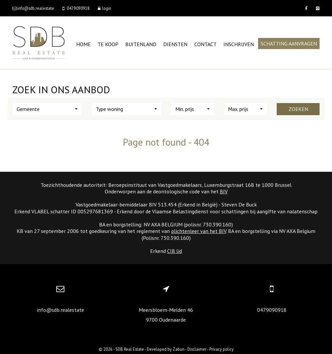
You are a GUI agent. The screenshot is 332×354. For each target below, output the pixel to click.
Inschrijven (238, 44)
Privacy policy (221, 349)
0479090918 (272, 310)
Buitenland (140, 44)
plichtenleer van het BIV (198, 231)
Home (83, 44)
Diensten (175, 44)
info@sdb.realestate (60, 310)
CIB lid (174, 251)
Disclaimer (196, 349)
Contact (205, 44)
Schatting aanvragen (289, 43)
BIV (224, 191)
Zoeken (298, 109)
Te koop (107, 44)
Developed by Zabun (165, 349)
